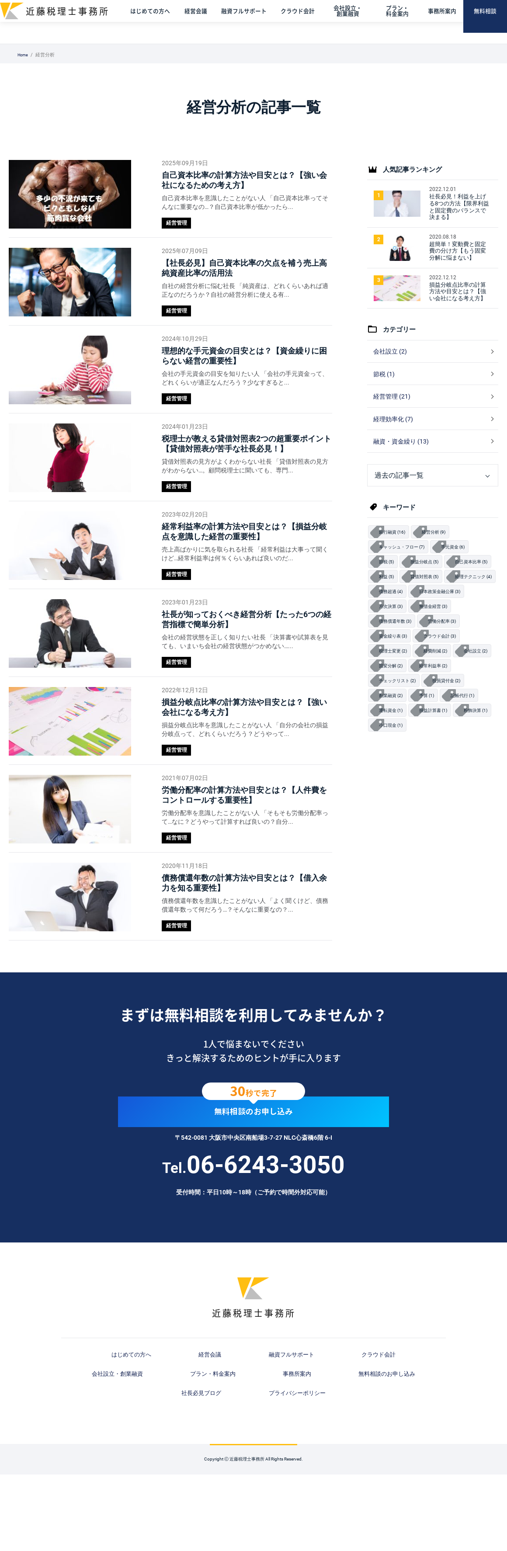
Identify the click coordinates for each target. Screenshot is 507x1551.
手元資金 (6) (465, 573)
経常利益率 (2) (396, 733)
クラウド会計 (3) (449, 685)
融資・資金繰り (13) (403, 465)
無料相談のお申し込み (253, 1200)
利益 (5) (444, 605)
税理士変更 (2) (396, 701)
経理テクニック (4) (452, 621)
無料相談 (486, 21)
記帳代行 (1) (393, 765)
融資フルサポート (251, 21)
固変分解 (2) (438, 717)
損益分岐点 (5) (431, 589)
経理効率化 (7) (395, 440)
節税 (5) (388, 589)
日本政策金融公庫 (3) (449, 637)
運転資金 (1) (438, 765)
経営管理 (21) (393, 416)
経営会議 (204, 21)
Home (24, 55)
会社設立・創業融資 (353, 21)
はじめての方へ (159, 21)
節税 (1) (385, 391)
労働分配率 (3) (452, 669)
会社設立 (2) (392, 366)
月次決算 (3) (393, 653)
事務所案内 (444, 21)
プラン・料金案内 (400, 21)
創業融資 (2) (444, 749)
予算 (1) (484, 749)
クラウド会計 (305, 21)
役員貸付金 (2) (396, 749)
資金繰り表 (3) (396, 685)
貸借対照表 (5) (396, 621)
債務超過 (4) (393, 637)
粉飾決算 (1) (444, 781)
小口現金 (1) (393, 797)
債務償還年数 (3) (398, 669)
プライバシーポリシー (394, 1469)
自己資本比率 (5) (398, 605)
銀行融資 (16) (395, 557)
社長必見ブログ (317, 1469)
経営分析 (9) (441, 557)
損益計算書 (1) (396, 781)
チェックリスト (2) (452, 733)
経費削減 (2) (444, 701)
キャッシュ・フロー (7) (406, 573)
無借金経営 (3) (441, 653)
